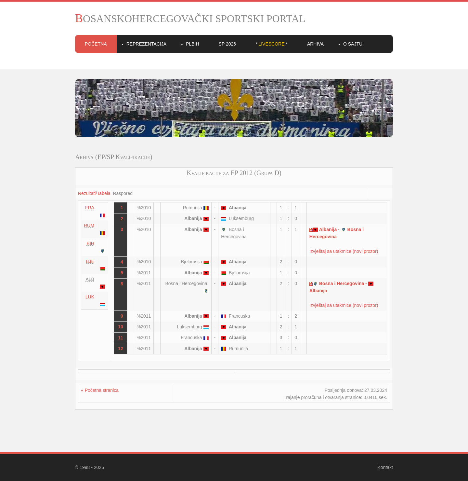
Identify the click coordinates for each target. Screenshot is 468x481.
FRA (89, 207)
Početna (96, 44)
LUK (89, 296)
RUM (89, 225)
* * (271, 44)
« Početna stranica (100, 390)
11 (120, 337)
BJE (90, 261)
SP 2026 (227, 44)
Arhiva (315, 44)
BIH (90, 243)
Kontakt (385, 467)
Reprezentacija (146, 44)
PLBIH (192, 44)
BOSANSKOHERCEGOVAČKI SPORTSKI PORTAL (190, 18)
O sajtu (352, 44)
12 (120, 348)
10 (267, 131)
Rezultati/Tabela (94, 193)
